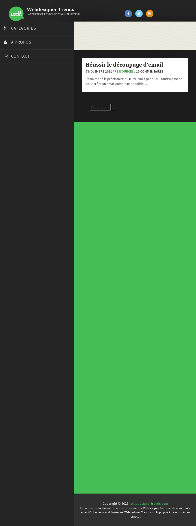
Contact (20, 56)
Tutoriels (99, 251)
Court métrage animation (23, 103)
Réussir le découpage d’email (124, 64)
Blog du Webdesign (19, 90)
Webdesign (99, 254)
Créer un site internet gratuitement (31, 109)
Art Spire (11, 84)
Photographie (99, 249)
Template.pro (15, 171)
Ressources (124, 71)
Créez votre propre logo (23, 115)
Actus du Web (99, 239)
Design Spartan (16, 121)
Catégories (23, 28)
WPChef (11, 189)
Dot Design (13, 128)
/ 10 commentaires (148, 71)
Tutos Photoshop (17, 177)
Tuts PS (10, 183)
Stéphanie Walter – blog (22, 165)
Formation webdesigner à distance (31, 140)
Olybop (10, 152)
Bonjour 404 (13, 97)
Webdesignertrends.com (149, 503)
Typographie (99, 252)
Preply (10, 159)
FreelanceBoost (17, 146)
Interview (99, 247)
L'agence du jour (99, 248)
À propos (21, 42)
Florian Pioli (13, 134)
